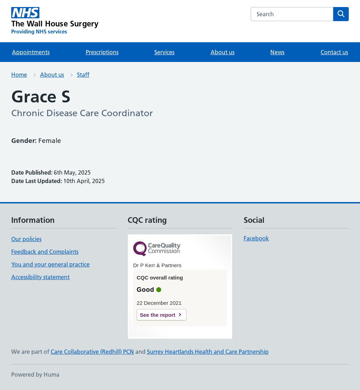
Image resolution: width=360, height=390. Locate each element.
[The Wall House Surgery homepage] (54, 21)
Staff (83, 74)
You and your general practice (50, 264)
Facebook (256, 238)
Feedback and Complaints (44, 251)
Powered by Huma (35, 374)
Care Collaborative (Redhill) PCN (92, 351)
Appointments (31, 52)
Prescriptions (102, 52)
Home (19, 74)
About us (222, 52)
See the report (157, 315)
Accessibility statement (40, 277)
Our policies (26, 239)
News (277, 52)
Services (164, 52)
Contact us (334, 52)
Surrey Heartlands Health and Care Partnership (208, 351)
